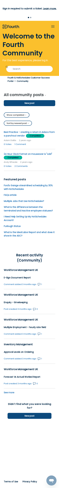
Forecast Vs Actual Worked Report (22, 376)
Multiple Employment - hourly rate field (25, 327)
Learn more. (49, 8)
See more (9, 392)
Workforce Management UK (21, 270)
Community (22, 81)
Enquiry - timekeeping (16, 302)
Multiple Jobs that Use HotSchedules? (24, 201)
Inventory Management (18, 344)
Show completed (17, 114)
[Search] (29, 69)
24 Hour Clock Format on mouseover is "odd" (28, 154)
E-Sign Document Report (17, 277)
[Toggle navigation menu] (53, 26)
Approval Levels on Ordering (19, 352)
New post (29, 103)
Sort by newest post (18, 123)
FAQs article (10, 195)
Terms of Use (11, 481)
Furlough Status (12, 226)
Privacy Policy (29, 481)
